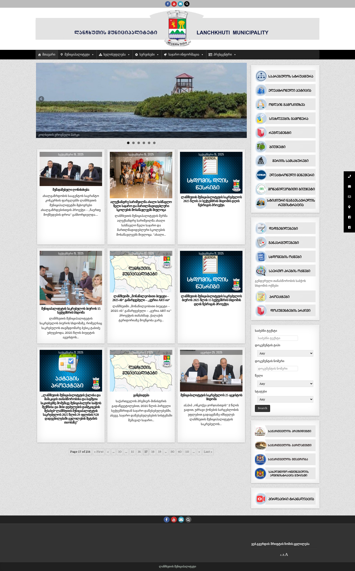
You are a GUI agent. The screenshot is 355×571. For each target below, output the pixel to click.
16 (139, 451)
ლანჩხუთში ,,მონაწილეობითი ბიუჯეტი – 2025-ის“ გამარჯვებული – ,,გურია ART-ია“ (141, 298)
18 (152, 451)
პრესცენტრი (222, 54)
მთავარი (48, 54)
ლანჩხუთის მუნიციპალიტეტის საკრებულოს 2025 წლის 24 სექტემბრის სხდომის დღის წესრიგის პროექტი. (211, 201)
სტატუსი (261, 391)
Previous (41, 99)
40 (180, 451)
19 (159, 451)
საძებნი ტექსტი (266, 330)
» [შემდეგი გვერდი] (199, 451)
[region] (141, 100)
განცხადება (141, 395)
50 (187, 451)
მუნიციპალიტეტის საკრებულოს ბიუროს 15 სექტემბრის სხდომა (70, 310)
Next (241, 99)
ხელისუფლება (114, 54)
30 (172, 451)
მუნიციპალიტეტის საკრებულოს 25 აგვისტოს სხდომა (211, 397)
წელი (259, 375)
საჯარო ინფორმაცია (183, 54)
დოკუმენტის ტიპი (267, 345)
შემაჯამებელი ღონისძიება (71, 189)
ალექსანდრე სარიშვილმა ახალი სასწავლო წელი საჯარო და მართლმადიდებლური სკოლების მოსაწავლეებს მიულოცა (141, 205)
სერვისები (147, 54)
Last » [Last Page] (208, 451)
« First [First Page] (98, 451)
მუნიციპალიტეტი (77, 54)
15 (132, 451)
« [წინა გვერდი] (108, 451)
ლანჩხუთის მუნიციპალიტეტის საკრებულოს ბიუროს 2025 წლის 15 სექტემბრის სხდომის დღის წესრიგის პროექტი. (211, 300)
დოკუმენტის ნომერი (269, 361)
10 (120, 451)
